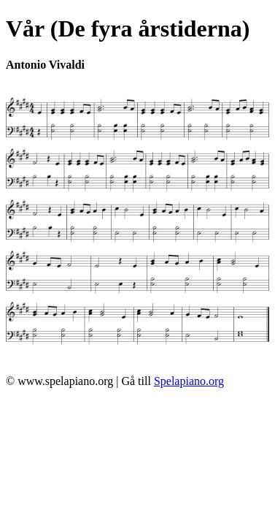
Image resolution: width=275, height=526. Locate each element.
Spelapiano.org (189, 381)
